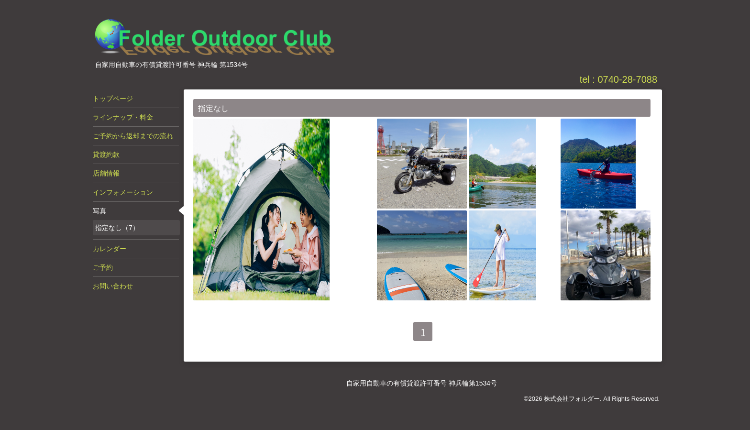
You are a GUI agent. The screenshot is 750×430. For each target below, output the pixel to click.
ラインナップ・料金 (123, 117)
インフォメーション (123, 192)
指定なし (213, 108)
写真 (99, 211)
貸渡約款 (106, 154)
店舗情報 (106, 173)
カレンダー (109, 249)
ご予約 (103, 267)
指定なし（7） (117, 228)
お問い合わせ (113, 286)
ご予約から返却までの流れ (133, 136)
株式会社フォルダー (572, 398)
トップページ (113, 98)
